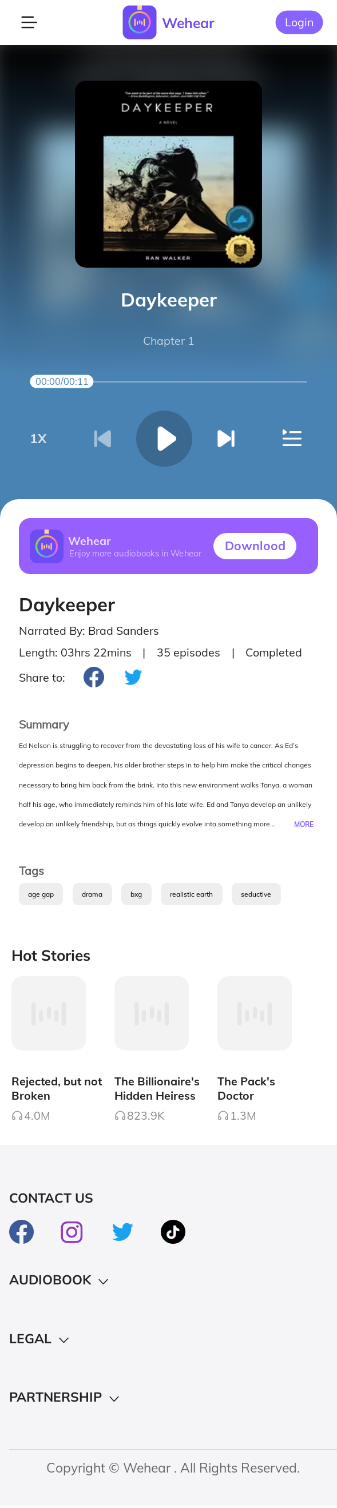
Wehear (188, 22)
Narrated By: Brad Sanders (89, 631)
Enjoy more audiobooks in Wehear (135, 553)
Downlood (255, 545)
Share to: (42, 677)
